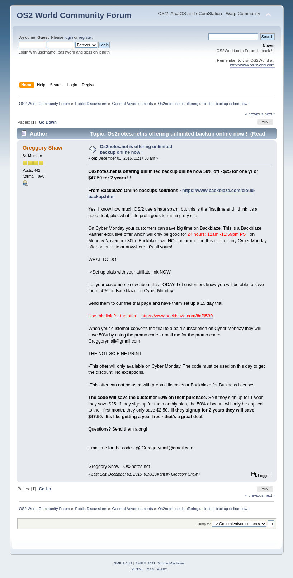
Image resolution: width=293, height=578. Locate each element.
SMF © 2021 (145, 563)
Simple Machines (171, 563)
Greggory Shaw (42, 147)
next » (270, 114)
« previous (254, 114)
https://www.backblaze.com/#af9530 (177, 315)
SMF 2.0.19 (123, 563)
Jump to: (204, 524)
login (69, 37)
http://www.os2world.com (252, 65)
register (85, 37)
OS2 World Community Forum (74, 15)
